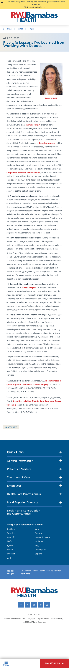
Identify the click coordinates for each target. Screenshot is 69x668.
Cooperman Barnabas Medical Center (23, 172)
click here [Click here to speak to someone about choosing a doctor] (25, 573)
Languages (31, 618)
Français (39, 533)
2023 (20, 29)
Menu (6, 663)
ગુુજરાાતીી (11, 537)
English (11, 529)
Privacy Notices (33, 614)
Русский (11, 553)
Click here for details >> (34, 7)
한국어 (10, 545)
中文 (37, 545)
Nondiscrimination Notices (14, 618)
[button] (54, 663)
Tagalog (11, 533)
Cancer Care (11, 427)
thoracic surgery (33, 124)
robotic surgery (29, 287)
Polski (10, 549)
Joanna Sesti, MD (51, 98)
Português (40, 549)
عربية (37, 529)
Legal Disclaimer (43, 618)
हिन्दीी (9, 541)
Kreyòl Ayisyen (42, 537)
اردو (9, 558)
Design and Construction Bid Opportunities (23, 512)
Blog (9, 29)
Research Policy (57, 618)
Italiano (39, 541)
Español (39, 553)
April (32, 29)
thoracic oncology (46, 143)
